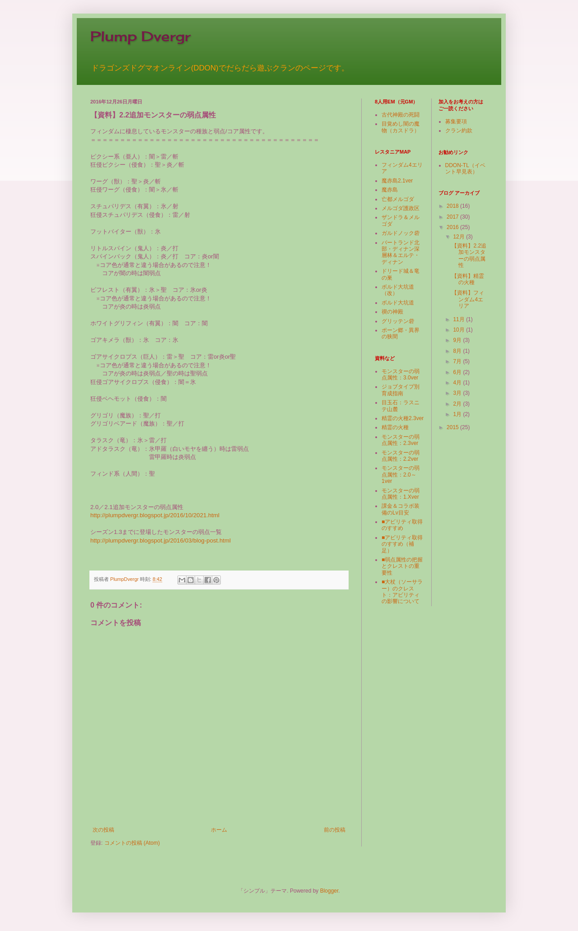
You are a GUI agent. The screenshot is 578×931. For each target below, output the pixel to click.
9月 (458, 340)
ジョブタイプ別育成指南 (401, 390)
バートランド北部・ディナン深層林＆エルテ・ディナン (401, 252)
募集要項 (456, 121)
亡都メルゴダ (398, 199)
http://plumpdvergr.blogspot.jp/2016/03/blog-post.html (160, 540)
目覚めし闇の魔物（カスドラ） (401, 127)
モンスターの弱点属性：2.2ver (401, 455)
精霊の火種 (395, 427)
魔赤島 (390, 190)
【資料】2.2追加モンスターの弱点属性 (469, 255)
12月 (459, 237)
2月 (458, 404)
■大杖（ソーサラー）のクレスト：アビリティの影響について (402, 591)
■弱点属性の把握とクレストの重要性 (402, 566)
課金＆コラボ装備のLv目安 (401, 509)
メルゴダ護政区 (401, 208)
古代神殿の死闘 (401, 115)
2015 (453, 427)
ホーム (219, 830)
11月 (459, 319)
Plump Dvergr (140, 36)
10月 (459, 330)
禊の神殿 (392, 312)
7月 (458, 361)
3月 (458, 393)
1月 (458, 414)
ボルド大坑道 (398, 302)
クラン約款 (458, 130)
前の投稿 (334, 830)
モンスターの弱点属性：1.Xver (401, 493)
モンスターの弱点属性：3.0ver (401, 374)
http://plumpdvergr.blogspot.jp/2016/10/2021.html (154, 515)
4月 (458, 382)
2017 (453, 217)
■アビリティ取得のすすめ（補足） (402, 544)
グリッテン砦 (398, 321)
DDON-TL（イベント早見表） (465, 168)
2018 (453, 206)
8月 (458, 351)
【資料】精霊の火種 (468, 279)
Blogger (329, 891)
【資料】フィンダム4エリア (468, 299)
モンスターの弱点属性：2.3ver (401, 440)
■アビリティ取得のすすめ (402, 525)
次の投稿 (103, 830)
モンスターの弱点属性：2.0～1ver (401, 474)
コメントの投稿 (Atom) (132, 843)
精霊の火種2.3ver (403, 418)
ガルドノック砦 (401, 233)
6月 (458, 372)
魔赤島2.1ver (397, 181)
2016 (453, 227)
